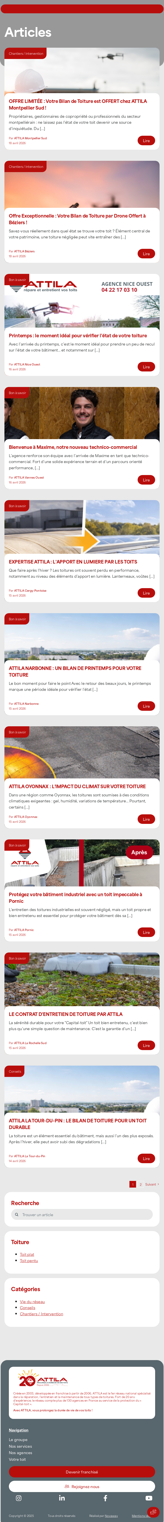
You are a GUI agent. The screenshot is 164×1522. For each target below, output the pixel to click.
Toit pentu (29, 1260)
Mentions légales (143, 1515)
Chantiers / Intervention (26, 53)
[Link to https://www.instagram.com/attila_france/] (18, 1498)
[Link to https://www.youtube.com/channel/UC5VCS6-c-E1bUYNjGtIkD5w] (149, 1498)
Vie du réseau (32, 1301)
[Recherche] (16, 1214)
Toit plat (27, 1254)
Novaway (111, 1515)
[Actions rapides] (153, 1512)
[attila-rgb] (43, 1368)
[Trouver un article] (82, 1214)
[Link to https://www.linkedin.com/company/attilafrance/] (62, 1498)
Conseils (15, 1071)
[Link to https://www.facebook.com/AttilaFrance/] (105, 1498)
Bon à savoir (17, 279)
